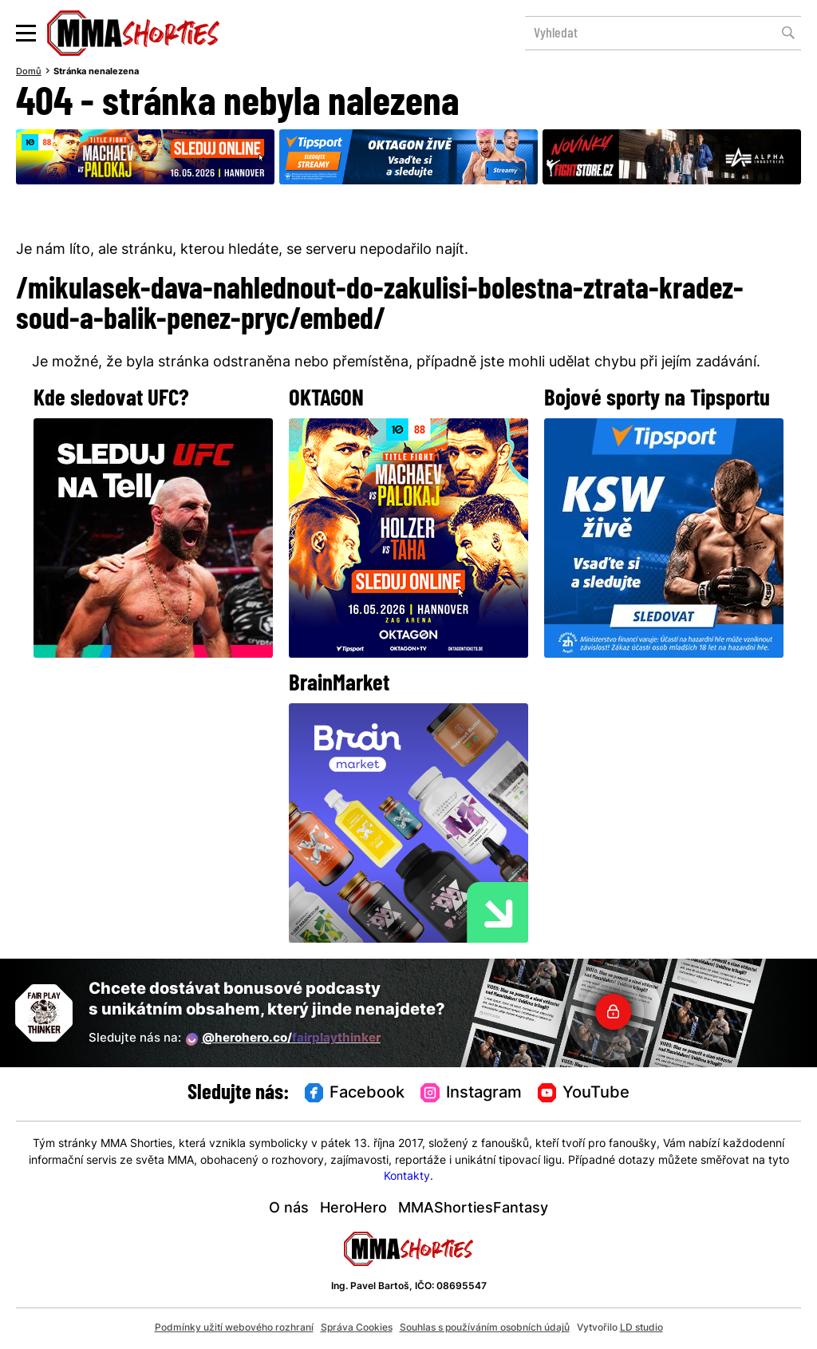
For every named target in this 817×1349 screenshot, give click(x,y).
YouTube (584, 1093)
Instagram (471, 1093)
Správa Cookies (357, 1328)
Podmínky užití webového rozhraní (234, 1328)
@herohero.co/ (283, 1039)
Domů (28, 72)
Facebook (355, 1093)
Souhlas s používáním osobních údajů (485, 1328)
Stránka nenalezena (96, 72)
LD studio (641, 1328)
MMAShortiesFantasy (473, 1208)
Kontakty (407, 1177)
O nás (289, 1208)
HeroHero (353, 1208)
